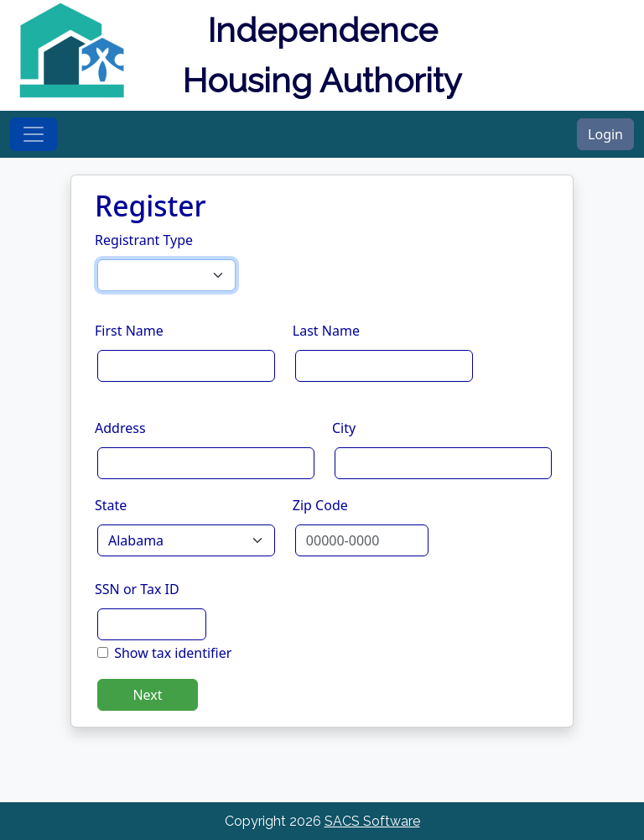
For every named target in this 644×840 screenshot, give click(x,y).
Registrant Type (144, 240)
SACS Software (372, 821)
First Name (129, 330)
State (111, 505)
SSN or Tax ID (137, 589)
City (344, 428)
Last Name (326, 330)
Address (120, 428)
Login (605, 134)
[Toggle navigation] (33, 134)
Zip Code (320, 505)
